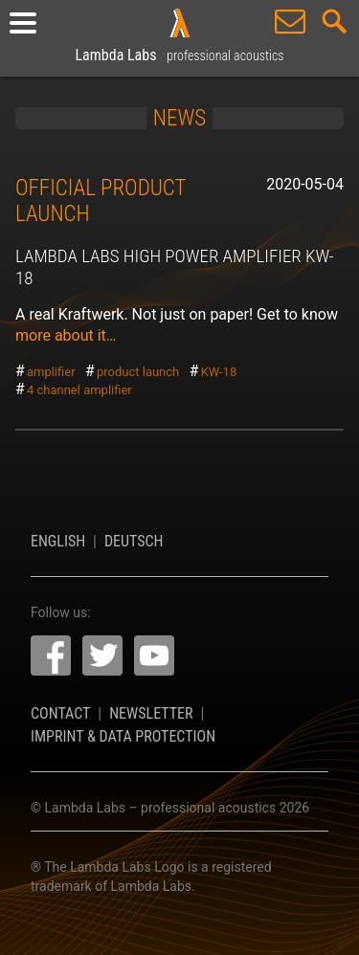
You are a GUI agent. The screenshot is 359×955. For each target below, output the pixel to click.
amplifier (51, 372)
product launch (138, 372)
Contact (60, 713)
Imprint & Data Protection (123, 736)
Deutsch (134, 541)
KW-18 (219, 372)
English (58, 541)
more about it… (66, 335)
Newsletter (150, 713)
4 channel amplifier (79, 390)
